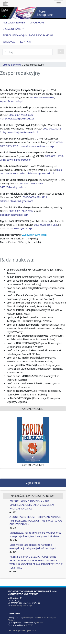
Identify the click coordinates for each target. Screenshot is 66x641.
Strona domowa (12, 64)
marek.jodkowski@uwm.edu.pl (17, 118)
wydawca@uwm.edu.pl (34, 234)
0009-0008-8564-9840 (46, 224)
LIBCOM (39, 622)
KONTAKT (26, 41)
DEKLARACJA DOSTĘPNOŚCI (22, 630)
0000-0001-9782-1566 (31, 183)
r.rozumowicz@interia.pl (19, 228)
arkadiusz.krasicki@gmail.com (16, 201)
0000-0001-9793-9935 (21, 114)
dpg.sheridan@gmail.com (14, 214)
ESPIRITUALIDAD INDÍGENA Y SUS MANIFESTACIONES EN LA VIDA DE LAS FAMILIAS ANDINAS (31, 505)
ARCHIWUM (37, 22)
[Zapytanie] (27, 52)
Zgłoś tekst (33, 483)
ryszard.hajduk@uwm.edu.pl (23, 132)
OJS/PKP (29, 625)
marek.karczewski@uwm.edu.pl (37, 146)
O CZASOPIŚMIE (12, 28)
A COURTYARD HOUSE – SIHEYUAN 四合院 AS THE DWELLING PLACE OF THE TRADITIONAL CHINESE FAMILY (35, 520)
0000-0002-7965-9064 (42, 97)
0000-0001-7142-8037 (21, 211)
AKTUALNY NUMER (14, 22)
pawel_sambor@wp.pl (19, 159)
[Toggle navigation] (58, 3)
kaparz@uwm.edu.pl (11, 101)
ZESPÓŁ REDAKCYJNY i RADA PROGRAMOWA (28, 35)
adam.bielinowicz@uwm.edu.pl (37, 173)
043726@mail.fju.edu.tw (13, 187)
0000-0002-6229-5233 (35, 197)
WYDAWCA (9, 41)
